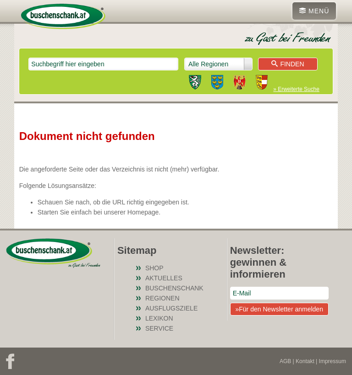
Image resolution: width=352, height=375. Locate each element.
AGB (285, 361)
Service (159, 328)
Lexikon (159, 318)
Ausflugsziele (171, 308)
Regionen (162, 298)
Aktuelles (163, 278)
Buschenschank (174, 288)
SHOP (154, 268)
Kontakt (305, 361)
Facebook (10, 361)
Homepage (143, 212)
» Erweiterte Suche (296, 89)
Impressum (332, 361)
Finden (287, 64)
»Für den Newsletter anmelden (279, 309)
